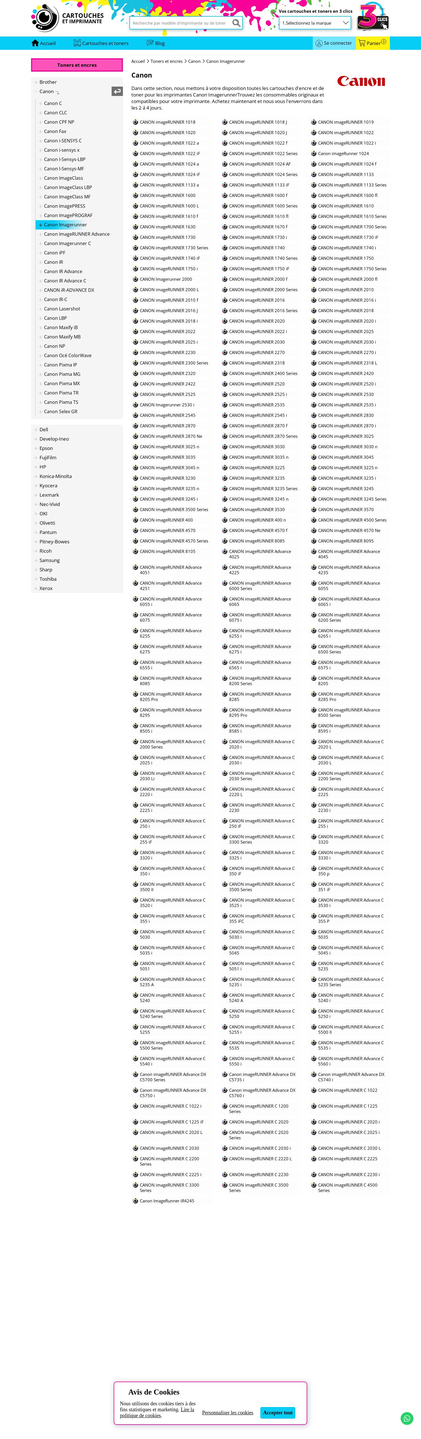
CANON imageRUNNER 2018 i (169, 321)
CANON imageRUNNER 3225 (257, 467)
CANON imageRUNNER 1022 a (169, 143)
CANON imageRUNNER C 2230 (258, 1174)
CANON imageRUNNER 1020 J (258, 132)
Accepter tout (278, 1413)
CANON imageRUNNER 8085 (257, 541)
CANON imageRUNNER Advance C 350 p (351, 871)
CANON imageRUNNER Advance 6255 (171, 633)
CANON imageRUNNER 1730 (168, 237)
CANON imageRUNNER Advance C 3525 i (262, 902)
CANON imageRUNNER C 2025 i (349, 1132)
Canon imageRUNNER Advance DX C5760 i (262, 1093)
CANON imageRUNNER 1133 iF (259, 185)
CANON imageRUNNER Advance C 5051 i (262, 966)
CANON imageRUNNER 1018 (168, 122)
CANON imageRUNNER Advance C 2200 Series (351, 776)
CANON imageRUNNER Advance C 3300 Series (262, 839)
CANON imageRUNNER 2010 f (169, 300)
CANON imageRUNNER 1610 (346, 206)
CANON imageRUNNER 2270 (257, 352)
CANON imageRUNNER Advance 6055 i (171, 601)
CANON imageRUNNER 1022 (346, 132)
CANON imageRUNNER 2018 (346, 310)
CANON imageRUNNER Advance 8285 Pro (349, 696)
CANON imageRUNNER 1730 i (258, 237)
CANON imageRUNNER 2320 (168, 373)
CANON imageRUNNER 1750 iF (259, 268)
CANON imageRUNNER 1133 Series (352, 185)
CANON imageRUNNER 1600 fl (347, 195)
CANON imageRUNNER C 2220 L (260, 1158)
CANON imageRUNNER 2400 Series (263, 373)
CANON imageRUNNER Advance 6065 (260, 601)
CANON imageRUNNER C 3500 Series (258, 1187)
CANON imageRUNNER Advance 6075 (171, 617)
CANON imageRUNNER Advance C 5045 (262, 950)
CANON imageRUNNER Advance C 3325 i (262, 855)
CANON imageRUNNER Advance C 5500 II (351, 1029)
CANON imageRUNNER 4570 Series (174, 541)
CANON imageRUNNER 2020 (257, 321)
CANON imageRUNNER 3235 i (347, 478)
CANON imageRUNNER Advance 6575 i (349, 665)
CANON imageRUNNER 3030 (257, 446)
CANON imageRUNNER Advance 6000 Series (260, 585)
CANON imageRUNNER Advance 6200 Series (349, 617)
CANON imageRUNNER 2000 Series (263, 289)
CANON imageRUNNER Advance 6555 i (171, 665)
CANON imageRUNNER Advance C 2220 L (262, 791)
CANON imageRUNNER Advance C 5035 (351, 934)
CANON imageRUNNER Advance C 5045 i (351, 950)
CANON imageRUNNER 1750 (346, 258)
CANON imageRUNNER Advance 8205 (349, 680)
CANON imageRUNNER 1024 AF (260, 164)
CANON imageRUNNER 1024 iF (170, 174)
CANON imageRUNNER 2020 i (347, 321)
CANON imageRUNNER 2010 (346, 289)
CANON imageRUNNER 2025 (346, 331)
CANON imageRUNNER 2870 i (347, 425)
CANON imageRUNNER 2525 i (258, 394)
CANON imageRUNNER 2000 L (169, 289)
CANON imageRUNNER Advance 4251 (171, 585)
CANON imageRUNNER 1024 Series (263, 174)
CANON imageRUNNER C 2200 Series (169, 1161)
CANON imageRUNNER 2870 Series (263, 436)
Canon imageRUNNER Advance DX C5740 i (351, 1077)
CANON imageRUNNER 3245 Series (352, 499)
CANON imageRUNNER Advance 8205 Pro (171, 696)
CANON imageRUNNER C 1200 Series (258, 1108)
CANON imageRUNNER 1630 (168, 227)
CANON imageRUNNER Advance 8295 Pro (260, 712)
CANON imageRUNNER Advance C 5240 (172, 997)
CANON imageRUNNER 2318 (257, 363)
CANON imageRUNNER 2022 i (258, 331)
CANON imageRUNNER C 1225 (347, 1106)
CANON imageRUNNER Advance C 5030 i (262, 934)
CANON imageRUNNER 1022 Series (263, 153)
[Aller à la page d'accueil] (48, 43)
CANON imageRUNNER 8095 (346, 541)
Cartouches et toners (105, 43)
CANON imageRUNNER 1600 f (258, 195)
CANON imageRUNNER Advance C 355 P (351, 918)
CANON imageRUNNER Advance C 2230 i (351, 807)
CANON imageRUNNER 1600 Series (263, 206)
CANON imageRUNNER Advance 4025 (260, 554)
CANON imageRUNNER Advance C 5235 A (172, 982)
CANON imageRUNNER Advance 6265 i (349, 633)
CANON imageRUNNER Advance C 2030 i (262, 760)
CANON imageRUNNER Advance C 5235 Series (351, 982)
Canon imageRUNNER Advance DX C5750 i (173, 1093)
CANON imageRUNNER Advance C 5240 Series (172, 1013)
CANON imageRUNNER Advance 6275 (171, 649)
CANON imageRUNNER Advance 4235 (349, 570)
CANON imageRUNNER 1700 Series (352, 227)
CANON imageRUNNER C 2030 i (260, 1148)
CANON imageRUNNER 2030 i (347, 342)
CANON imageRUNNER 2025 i (169, 342)
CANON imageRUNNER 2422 (168, 384)
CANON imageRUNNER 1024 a (169, 164)
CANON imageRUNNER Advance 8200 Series (260, 680)
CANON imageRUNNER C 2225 (347, 1158)
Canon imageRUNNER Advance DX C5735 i (262, 1077)
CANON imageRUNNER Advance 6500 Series (349, 649)
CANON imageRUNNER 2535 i (347, 405)
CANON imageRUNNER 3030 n (347, 446)
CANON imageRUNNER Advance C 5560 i (351, 1061)
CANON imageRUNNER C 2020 (258, 1122)
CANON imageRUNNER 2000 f (258, 279)
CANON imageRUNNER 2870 (168, 425)
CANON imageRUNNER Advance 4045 (349, 554)
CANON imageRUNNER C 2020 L (171, 1132)
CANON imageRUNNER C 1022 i (170, 1106)
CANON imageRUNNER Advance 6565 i (260, 665)
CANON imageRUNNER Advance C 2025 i (172, 760)
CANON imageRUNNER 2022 (168, 331)
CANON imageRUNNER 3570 (346, 509)
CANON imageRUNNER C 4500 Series (347, 1187)
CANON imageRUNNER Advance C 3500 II (172, 887)
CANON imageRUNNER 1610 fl (258, 216)
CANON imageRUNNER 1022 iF (170, 153)
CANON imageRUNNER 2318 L (347, 363)
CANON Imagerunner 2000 (166, 279)
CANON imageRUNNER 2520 (257, 384)
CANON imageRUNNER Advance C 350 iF (262, 871)
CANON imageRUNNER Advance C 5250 (262, 1013)
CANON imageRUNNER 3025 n (169, 446)
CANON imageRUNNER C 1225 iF (172, 1122)
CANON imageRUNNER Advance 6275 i (260, 649)
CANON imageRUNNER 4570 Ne (349, 530)
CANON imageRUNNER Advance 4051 (171, 570)
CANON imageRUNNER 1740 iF (170, 258)
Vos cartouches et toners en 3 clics (315, 11)
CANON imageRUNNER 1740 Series (263, 258)
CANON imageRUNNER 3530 (257, 509)
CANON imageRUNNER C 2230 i (349, 1174)
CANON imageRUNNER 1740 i (347, 247)
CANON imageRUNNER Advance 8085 (171, 680)
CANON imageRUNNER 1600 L (169, 206)
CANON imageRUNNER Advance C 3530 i (351, 902)
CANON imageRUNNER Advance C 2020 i (262, 744)
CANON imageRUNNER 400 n (257, 520)
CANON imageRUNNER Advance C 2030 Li (172, 776)
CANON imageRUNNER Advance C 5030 (172, 934)
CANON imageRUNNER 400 (166, 520)
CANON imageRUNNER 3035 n (258, 457)
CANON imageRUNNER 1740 (257, 247)
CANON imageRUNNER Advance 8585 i (260, 728)
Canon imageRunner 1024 (343, 153)
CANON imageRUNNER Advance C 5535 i (351, 1045)
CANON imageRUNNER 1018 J (258, 122)
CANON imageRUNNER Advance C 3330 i (351, 855)
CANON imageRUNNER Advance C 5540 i (172, 1061)
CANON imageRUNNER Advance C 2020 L (351, 744)
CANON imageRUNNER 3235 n (169, 488)
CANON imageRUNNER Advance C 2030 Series (262, 776)
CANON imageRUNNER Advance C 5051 (172, 966)
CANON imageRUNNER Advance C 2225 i (172, 807)
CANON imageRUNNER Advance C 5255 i (262, 1029)
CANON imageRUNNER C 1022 (347, 1090)
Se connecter (338, 43)
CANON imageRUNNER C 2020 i (349, 1122)
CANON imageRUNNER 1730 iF (348, 237)
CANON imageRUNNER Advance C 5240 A (262, 997)
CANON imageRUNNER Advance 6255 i (260, 633)
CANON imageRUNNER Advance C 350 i (172, 871)
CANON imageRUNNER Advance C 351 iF (351, 887)
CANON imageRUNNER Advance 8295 (171, 712)
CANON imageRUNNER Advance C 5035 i (172, 950)
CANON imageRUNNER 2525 (168, 394)
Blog (160, 43)
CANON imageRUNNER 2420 (346, 373)
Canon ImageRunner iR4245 (167, 1201)
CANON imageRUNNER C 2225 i (170, 1174)
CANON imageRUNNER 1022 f (258, 143)
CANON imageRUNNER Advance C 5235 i (262, 982)
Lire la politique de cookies (157, 1412)
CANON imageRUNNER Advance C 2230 (262, 807)
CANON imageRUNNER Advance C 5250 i (351, 1013)
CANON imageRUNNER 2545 (168, 415)
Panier (376, 43)
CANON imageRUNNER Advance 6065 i (349, 601)
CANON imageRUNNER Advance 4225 (260, 570)
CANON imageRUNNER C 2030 (169, 1148)
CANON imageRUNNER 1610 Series (352, 216)
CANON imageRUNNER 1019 (346, 122)
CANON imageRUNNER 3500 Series (174, 509)
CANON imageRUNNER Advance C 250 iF (262, 823)
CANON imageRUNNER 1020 (168, 132)
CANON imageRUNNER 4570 (168, 530)
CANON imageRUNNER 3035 (168, 457)
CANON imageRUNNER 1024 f (347, 164)
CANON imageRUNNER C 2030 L (349, 1148)
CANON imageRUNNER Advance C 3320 (351, 839)
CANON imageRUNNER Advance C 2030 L (351, 760)
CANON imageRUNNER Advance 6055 (349, 585)
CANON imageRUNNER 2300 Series (174, 363)
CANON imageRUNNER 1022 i (347, 143)
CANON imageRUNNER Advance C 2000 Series (172, 744)
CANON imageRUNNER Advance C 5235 (351, 966)
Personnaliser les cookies (227, 1413)
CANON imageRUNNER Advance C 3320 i (172, 855)
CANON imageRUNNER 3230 (168, 478)
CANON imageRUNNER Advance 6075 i (260, 617)
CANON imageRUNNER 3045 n (169, 467)
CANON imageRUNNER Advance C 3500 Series (262, 887)
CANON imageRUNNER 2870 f (258, 425)
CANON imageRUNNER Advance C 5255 (172, 1029)
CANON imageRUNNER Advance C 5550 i (262, 1061)
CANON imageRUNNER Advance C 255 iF (172, 839)
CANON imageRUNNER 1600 (168, 195)
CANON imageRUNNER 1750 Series (352, 268)
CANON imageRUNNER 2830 (346, 415)
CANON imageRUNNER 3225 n (347, 467)
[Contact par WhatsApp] (407, 1418)
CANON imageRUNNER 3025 (346, 436)
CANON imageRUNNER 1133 (346, 174)
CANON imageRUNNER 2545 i (258, 415)
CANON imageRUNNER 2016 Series (263, 310)
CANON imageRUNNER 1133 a (169, 185)
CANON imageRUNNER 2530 (346, 394)
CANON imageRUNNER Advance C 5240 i (351, 997)
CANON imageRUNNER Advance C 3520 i (172, 902)
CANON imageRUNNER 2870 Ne (171, 436)
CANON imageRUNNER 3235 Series (263, 488)
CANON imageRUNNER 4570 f (258, 530)
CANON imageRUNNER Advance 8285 (260, 696)
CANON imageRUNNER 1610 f (169, 216)
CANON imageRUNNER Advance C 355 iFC (262, 918)
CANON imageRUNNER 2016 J (169, 310)
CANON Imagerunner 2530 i (167, 405)
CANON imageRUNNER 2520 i (347, 384)
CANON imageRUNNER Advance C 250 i (172, 823)
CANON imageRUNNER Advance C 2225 (351, 791)
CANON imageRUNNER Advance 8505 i (171, 728)
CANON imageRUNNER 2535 (257, 405)
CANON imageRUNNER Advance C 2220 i (172, 791)
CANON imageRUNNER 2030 (257, 342)
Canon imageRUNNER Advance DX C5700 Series (173, 1077)
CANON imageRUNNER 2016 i (347, 300)
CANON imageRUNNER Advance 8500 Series (349, 712)
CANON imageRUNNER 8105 (168, 551)
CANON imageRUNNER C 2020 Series (258, 1135)
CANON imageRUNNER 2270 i (347, 352)
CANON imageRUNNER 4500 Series (352, 520)
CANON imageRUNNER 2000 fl (347, 279)
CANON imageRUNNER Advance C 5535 (262, 1045)
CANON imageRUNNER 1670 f (258, 227)
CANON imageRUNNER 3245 (346, 488)
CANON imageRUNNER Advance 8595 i (349, 728)
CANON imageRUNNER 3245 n (258, 499)
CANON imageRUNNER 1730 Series (174, 247)
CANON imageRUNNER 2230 (168, 352)
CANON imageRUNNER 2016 (257, 300)
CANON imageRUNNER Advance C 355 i (172, 918)
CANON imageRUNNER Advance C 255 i (351, 823)
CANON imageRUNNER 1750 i (169, 268)
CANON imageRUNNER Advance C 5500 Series (172, 1045)
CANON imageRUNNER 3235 (257, 478)
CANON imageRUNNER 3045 (346, 457)
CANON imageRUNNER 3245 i (169, 499)
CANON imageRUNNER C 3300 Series (169, 1187)
